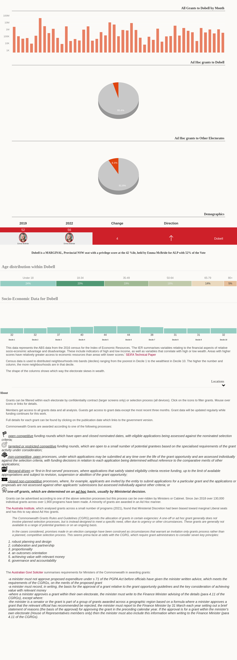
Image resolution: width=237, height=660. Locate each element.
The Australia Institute (20, 508)
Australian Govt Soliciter (27, 572)
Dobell (218, 238)
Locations (217, 381)
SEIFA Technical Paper (141, 354)
